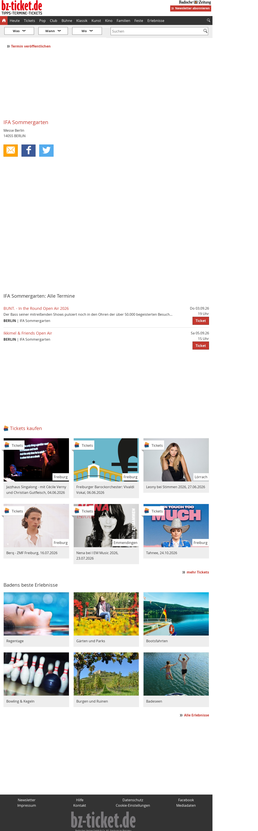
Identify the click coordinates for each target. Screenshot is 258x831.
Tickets (29, 20)
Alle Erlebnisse (196, 702)
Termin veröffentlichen (31, 33)
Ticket (201, 307)
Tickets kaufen (26, 415)
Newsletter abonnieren (192, 8)
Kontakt (79, 792)
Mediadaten (186, 792)
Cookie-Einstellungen (133, 792)
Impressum (26, 792)
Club (53, 20)
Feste (138, 20)
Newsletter (27, 787)
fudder (104, 825)
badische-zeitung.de (55, 825)
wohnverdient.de (128, 825)
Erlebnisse (155, 20)
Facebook (186, 787)
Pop (42, 20)
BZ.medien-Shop (159, 825)
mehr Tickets (198, 559)
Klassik (81, 20)
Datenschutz (132, 787)
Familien (123, 20)
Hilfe (79, 787)
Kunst (96, 20)
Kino (109, 20)
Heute (15, 20)
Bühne (67, 20)
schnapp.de (85, 825)
